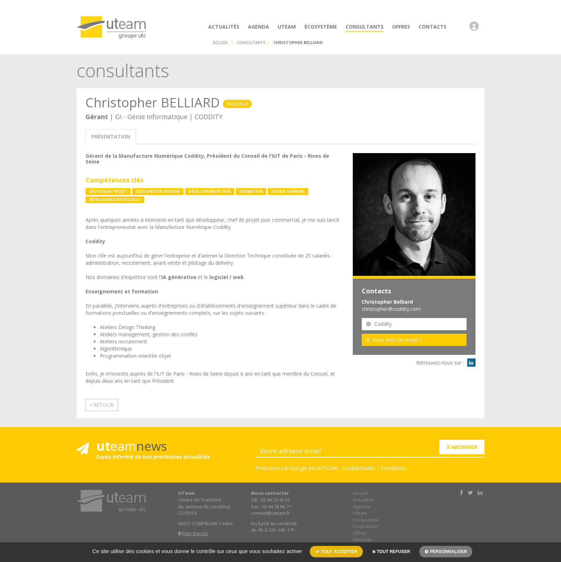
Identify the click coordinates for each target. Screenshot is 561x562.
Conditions (393, 468)
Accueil (221, 42)
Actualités (363, 500)
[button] (475, 29)
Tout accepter (336, 551)
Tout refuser (391, 551)
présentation (110, 136)
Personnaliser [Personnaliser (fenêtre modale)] (448, 551)
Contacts (362, 539)
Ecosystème (366, 520)
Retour (101, 404)
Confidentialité (358, 468)
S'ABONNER (462, 446)
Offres (360, 533)
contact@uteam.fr (270, 513)
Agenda (361, 506)
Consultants (366, 526)
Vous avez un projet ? (394, 339)
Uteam (360, 513)
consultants (251, 42)
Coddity (379, 324)
